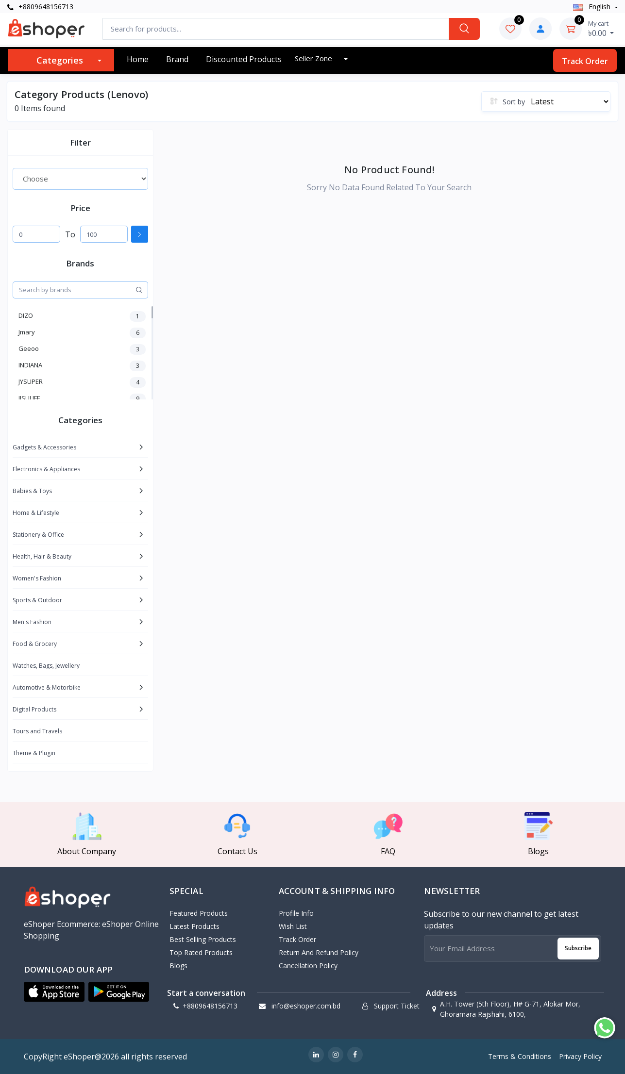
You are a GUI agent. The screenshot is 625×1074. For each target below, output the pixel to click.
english (592, 6)
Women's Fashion (37, 578)
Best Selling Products (202, 939)
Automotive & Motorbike (47, 687)
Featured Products (198, 913)
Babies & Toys (32, 491)
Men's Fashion (32, 622)
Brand (177, 59)
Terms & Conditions (519, 1056)
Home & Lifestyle (36, 513)
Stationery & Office (38, 534)
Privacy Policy (580, 1056)
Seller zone (314, 58)
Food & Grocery (35, 644)
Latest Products (194, 926)
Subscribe (578, 948)
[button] (54, 992)
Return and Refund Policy (318, 952)
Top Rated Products (201, 952)
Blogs (178, 965)
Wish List (293, 926)
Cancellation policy (308, 965)
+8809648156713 (40, 6)
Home (138, 59)
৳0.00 (601, 28)
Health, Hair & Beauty (42, 556)
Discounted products (244, 59)
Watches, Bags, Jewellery (46, 665)
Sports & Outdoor (37, 600)
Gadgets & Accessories (44, 447)
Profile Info (296, 913)
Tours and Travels (37, 731)
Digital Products (34, 709)
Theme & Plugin (34, 753)
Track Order (585, 61)
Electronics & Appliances (46, 469)
